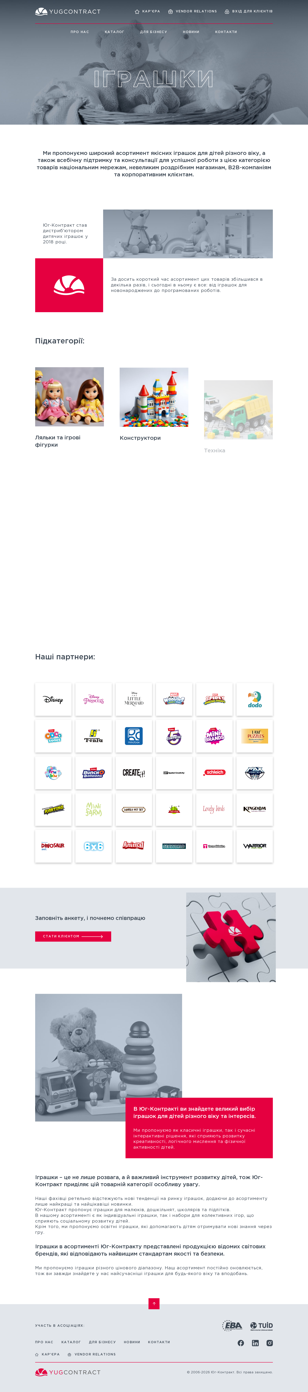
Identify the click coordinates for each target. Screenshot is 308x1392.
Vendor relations (95, 1354)
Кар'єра (51, 1354)
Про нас (80, 32)
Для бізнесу (153, 32)
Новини (191, 32)
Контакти (226, 32)
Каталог (115, 32)
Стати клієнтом (61, 952)
